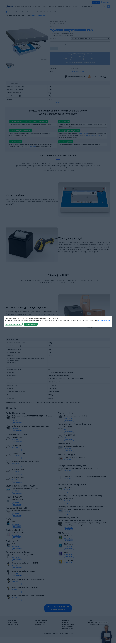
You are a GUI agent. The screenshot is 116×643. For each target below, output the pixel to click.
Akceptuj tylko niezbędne (14, 324)
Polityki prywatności (104, 320)
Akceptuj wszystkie (30, 324)
